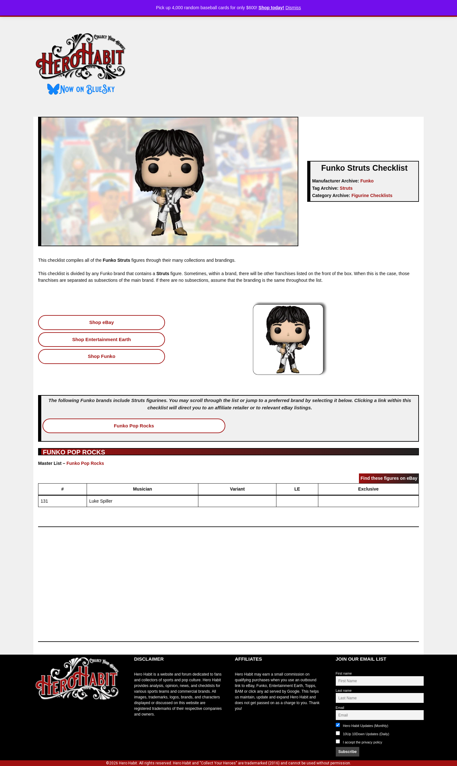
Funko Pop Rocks (134, 425)
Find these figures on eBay (389, 478)
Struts (346, 188)
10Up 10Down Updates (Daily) (362, 733)
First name (344, 673)
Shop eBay (101, 322)
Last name (344, 690)
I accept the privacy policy (362, 742)
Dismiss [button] (293, 7)
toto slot (40, 716)
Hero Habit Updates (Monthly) (362, 725)
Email (340, 708)
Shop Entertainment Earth (101, 339)
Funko (367, 180)
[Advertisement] (280, 64)
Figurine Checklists (371, 195)
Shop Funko (102, 356)
